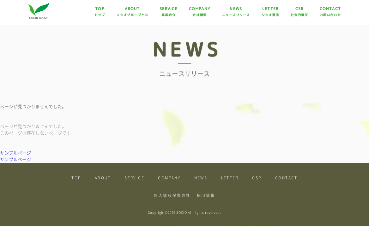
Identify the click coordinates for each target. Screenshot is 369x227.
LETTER (270, 11)
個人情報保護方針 (172, 195)
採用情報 (206, 195)
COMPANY (199, 11)
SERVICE (168, 11)
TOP (99, 11)
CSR (299, 11)
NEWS (236, 11)
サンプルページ (15, 153)
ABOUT (132, 11)
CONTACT (330, 11)
